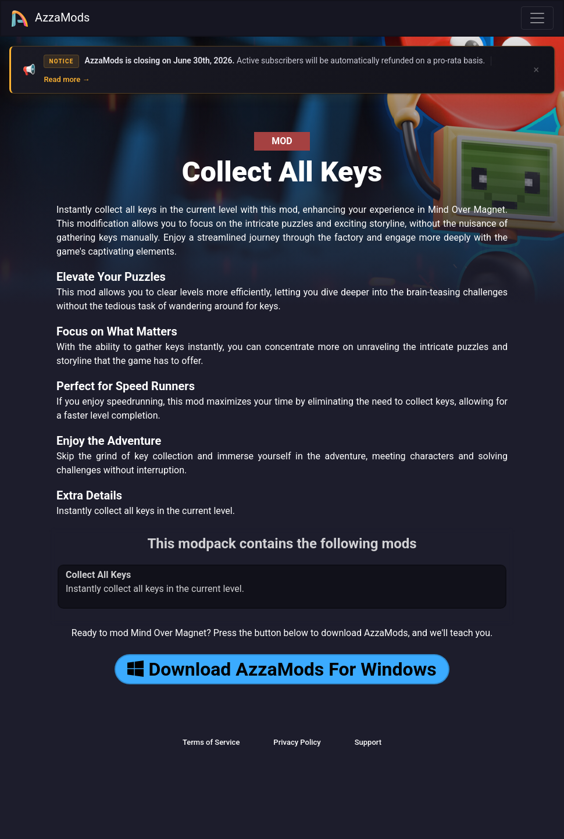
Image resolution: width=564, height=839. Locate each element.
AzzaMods (50, 18)
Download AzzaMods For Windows (281, 669)
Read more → (67, 79)
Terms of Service (211, 742)
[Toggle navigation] (537, 18)
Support (368, 742)
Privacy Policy (296, 742)
